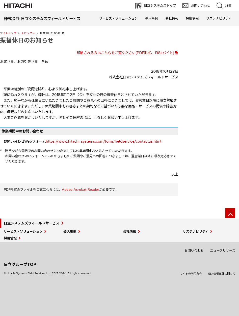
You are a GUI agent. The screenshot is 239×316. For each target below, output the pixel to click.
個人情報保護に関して (221, 273)
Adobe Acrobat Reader (80, 189)
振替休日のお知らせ (26, 40)
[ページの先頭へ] (230, 213)
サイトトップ (8, 33)
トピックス (28, 33)
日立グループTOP (20, 264)
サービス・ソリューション (118, 18)
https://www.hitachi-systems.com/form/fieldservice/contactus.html (103, 141)
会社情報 (171, 18)
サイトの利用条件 (191, 273)
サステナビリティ (219, 18)
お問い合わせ (194, 251)
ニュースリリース (222, 251)
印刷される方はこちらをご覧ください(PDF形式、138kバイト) (125, 53)
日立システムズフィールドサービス (31, 223)
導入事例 (151, 18)
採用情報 (192, 18)
